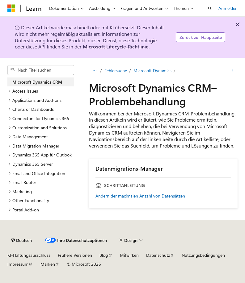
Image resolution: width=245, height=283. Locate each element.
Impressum (17, 264)
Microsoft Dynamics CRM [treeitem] (37, 82)
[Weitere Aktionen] (232, 71)
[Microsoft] (11, 8)
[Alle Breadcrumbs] (94, 71)
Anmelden (228, 8)
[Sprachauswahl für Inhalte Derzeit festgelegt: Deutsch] (21, 240)
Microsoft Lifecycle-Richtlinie (116, 46)
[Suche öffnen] (210, 8)
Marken (47, 264)
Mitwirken (129, 255)
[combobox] (40, 70)
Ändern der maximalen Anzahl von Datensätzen (140, 196)
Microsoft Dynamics (152, 70)
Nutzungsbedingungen (203, 255)
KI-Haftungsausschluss (28, 255)
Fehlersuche (115, 70)
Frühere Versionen (75, 255)
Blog (103, 255)
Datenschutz (158, 255)
